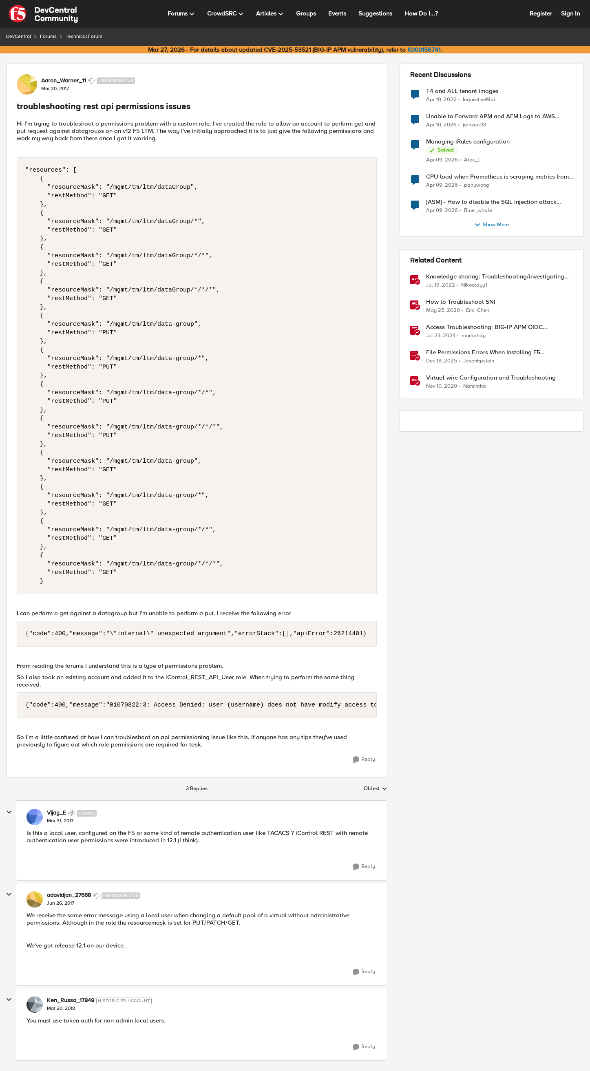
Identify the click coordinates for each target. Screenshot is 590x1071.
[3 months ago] (441, 99)
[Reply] (364, 759)
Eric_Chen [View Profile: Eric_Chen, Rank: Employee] (477, 310)
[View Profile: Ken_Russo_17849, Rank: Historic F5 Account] (35, 1004)
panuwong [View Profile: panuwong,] (476, 185)
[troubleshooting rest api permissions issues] (60, 821)
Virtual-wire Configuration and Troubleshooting (491, 377)
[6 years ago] (443, 310)
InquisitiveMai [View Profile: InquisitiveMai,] (479, 99)
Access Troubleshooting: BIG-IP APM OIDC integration (484, 327)
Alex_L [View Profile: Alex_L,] (472, 160)
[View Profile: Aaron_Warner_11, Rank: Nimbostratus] (27, 84)
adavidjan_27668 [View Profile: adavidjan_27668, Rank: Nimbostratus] (69, 895)
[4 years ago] (440, 285)
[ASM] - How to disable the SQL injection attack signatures (491, 202)
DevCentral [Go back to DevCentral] (18, 36)
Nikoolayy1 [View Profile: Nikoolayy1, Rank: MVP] (474, 285)
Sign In (570, 13)
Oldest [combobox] (375, 789)
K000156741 (423, 49)
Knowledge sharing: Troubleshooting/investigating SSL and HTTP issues (495, 276)
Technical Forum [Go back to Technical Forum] (84, 36)
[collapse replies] (9, 812)
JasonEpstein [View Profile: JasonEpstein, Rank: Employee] (478, 361)
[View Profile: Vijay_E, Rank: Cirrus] (35, 817)
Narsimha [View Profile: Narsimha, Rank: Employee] (474, 386)
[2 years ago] (440, 336)
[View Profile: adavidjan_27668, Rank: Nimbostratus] (35, 899)
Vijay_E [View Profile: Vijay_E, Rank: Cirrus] (56, 813)
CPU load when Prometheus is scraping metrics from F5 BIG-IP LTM (497, 176)
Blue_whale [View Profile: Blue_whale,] (478, 211)
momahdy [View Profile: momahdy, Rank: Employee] (474, 336)
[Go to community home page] (43, 14)
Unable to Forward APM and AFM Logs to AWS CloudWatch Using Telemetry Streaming (490, 116)
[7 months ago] (441, 361)
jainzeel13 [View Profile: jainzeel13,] (474, 125)
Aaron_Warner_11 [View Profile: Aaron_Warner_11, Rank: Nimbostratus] (63, 80)
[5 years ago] (441, 386)
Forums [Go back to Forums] (48, 36)
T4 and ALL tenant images (462, 91)
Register (541, 13)
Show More (491, 225)
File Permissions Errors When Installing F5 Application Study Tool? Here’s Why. (483, 352)
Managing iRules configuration (468, 141)
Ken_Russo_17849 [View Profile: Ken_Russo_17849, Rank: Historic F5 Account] (70, 1000)
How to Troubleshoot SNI (460, 301)
